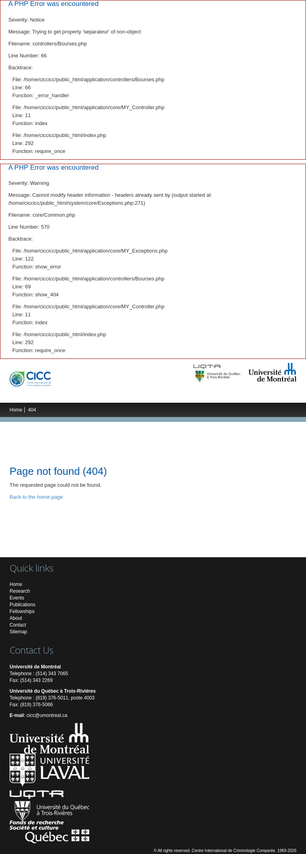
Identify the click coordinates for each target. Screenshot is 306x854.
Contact (18, 625)
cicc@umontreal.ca (47, 715)
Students (128, 394)
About (16, 618)
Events (155, 394)
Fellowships (22, 611)
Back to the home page (36, 497)
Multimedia (221, 394)
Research (58, 394)
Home (16, 410)
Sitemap (18, 632)
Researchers (93, 394)
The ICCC (28, 394)
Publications (185, 394)
